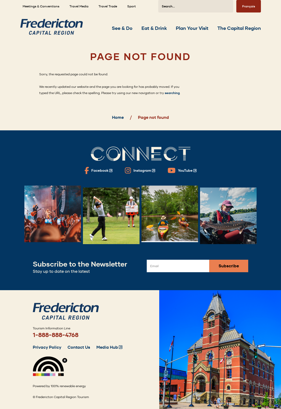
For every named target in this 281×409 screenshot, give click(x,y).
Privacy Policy (47, 347)
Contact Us (79, 347)
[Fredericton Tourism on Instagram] (140, 170)
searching (172, 93)
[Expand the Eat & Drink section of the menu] (154, 28)
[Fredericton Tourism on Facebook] (98, 170)
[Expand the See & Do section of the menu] (122, 28)
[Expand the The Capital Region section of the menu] (239, 28)
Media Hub (109, 347)
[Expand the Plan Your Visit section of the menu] (192, 28)
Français (248, 6)
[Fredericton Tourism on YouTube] (182, 170)
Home (118, 117)
